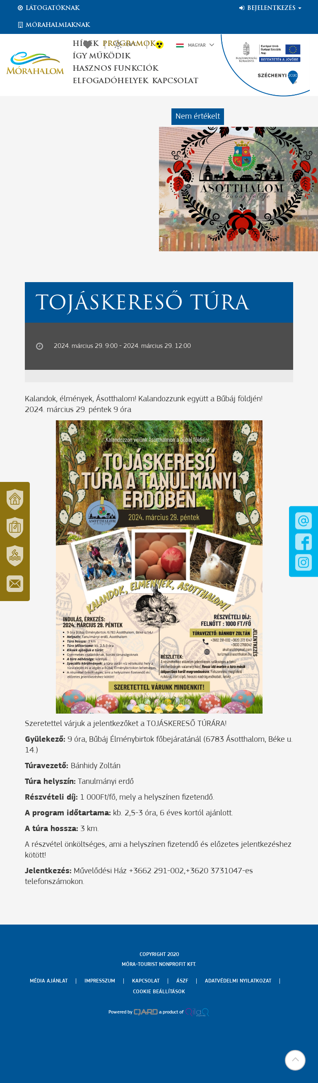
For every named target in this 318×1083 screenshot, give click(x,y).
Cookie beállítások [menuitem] (159, 991)
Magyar (195, 45)
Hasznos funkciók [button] (115, 68)
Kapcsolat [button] (175, 81)
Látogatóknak (48, 8)
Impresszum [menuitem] (99, 981)
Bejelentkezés (269, 8)
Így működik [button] (101, 56)
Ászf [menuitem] (182, 981)
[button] (295, 1060)
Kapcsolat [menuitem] (145, 981)
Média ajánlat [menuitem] (48, 981)
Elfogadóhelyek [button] (110, 81)
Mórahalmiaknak (53, 25)
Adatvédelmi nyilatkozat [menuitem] (238, 981)
